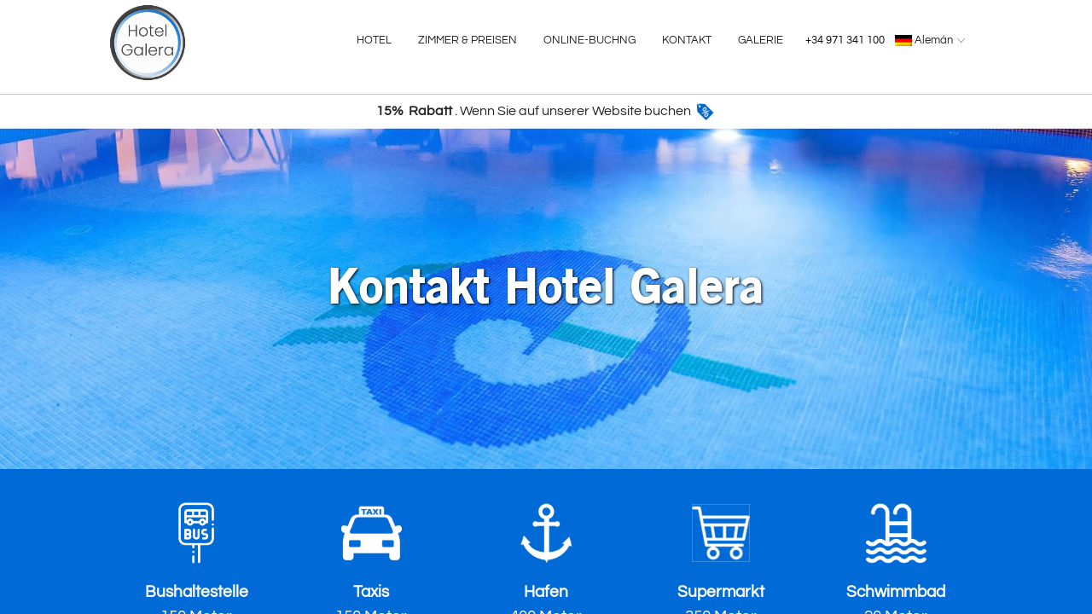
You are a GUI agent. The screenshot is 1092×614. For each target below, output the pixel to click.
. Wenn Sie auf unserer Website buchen (546, 111)
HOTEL (374, 40)
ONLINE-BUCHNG (589, 40)
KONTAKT (687, 40)
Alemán (932, 40)
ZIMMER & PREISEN (467, 40)
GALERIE (760, 40)
